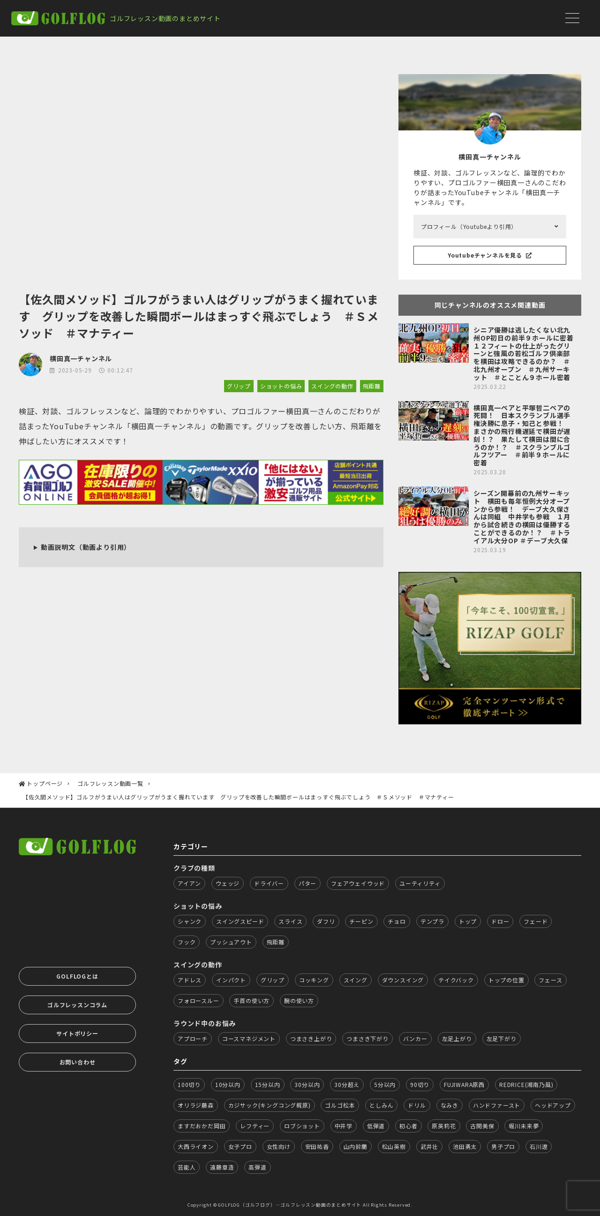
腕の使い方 (299, 1000)
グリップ (239, 386)
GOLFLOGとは (77, 976)
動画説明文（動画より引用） (86, 547)
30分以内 (307, 1084)
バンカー (415, 1038)
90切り (419, 1084)
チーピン (361, 921)
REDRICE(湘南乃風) (526, 1084)
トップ (468, 921)
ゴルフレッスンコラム (77, 1005)
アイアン (189, 883)
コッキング (314, 980)
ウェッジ (228, 883)
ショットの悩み (281, 386)
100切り (189, 1084)
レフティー (255, 1126)
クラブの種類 (194, 868)
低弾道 (376, 1126)
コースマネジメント (249, 1038)
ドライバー (269, 883)
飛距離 (372, 386)
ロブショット (302, 1126)
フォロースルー (198, 1000)
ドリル (417, 1105)
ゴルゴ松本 (340, 1105)
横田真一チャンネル (81, 358)
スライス (290, 921)
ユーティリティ (420, 883)
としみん (381, 1105)
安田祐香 (317, 1146)
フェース (550, 980)
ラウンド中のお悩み (204, 1023)
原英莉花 (444, 1126)
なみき (449, 1105)
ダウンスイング (403, 980)
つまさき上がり (311, 1038)
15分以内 (267, 1084)
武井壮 (429, 1146)
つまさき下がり (367, 1038)
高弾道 (257, 1167)
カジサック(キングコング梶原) (269, 1105)
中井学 (343, 1126)
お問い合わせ (78, 1062)
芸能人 (186, 1167)
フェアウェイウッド (358, 883)
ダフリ (326, 921)
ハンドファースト (496, 1105)
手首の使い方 (251, 1000)
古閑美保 (482, 1126)
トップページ (45, 783)
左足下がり (502, 1038)
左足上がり (457, 1038)
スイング (356, 980)
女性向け (279, 1146)
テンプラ (432, 921)
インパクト (231, 980)
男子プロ (503, 1146)
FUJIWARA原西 (464, 1084)
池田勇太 (465, 1146)
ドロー (500, 921)
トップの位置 (506, 980)
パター (307, 883)
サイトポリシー (77, 1033)
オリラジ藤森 (196, 1105)
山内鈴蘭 (356, 1146)
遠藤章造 (222, 1167)
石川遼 (539, 1146)
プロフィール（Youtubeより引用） (469, 226)
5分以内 (385, 1084)
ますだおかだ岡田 (201, 1126)
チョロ (396, 921)
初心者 (408, 1126)
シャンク (190, 921)
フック (186, 942)
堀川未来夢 (524, 1126)
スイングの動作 (332, 386)
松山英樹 (394, 1146)
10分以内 (227, 1084)
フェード (536, 921)
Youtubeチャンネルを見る (490, 255)
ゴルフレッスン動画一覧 (110, 783)
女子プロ (240, 1146)
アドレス (190, 980)
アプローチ (193, 1038)
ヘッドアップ (553, 1105)
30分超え (347, 1084)
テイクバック (456, 980)
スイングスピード (240, 921)
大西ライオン (196, 1146)
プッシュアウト (231, 942)
